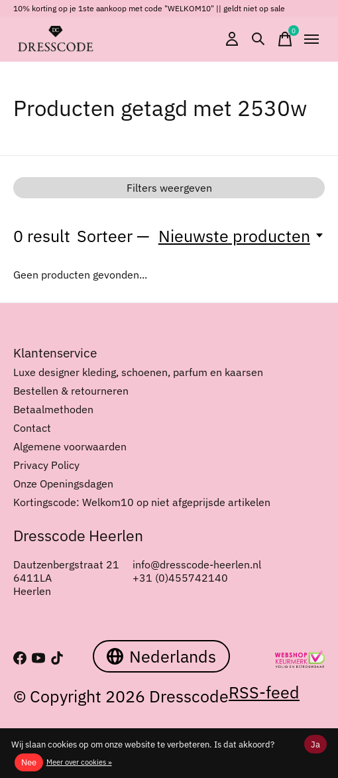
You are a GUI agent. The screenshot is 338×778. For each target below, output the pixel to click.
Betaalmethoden (53, 409)
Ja (315, 744)
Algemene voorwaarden (70, 446)
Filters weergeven (169, 187)
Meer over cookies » (79, 762)
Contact (32, 427)
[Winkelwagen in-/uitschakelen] (285, 39)
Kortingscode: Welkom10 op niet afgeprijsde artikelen (141, 502)
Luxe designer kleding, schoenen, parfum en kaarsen (138, 372)
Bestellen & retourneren (71, 390)
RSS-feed (264, 692)
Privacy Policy (46, 465)
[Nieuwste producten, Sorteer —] (241, 236)
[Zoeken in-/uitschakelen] (258, 39)
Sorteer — (113, 236)
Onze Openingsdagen (63, 483)
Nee (28, 762)
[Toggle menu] (311, 39)
